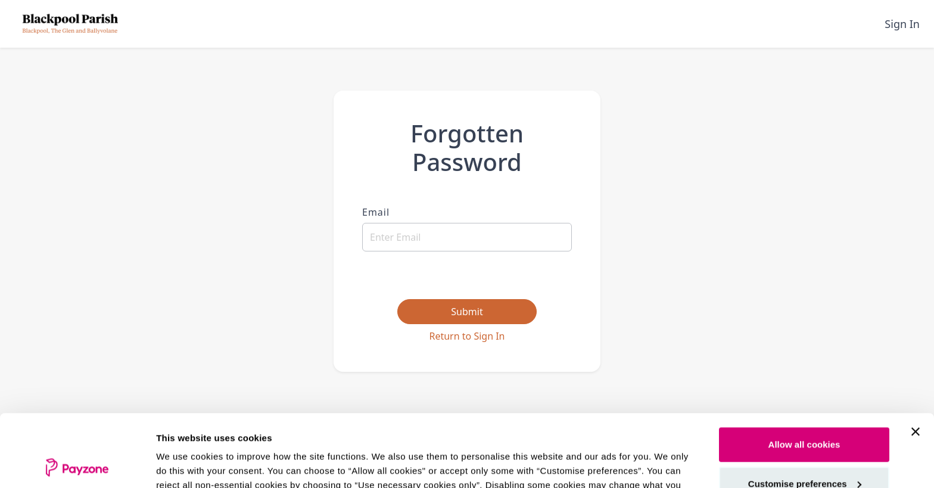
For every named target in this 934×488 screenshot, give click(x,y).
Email (376, 212)
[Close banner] (915, 364)
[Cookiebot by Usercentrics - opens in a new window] (77, 465)
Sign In (902, 24)
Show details (183, 464)
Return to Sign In (467, 336)
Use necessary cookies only (804, 455)
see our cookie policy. (482, 432)
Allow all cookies (804, 377)
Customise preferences (804, 416)
